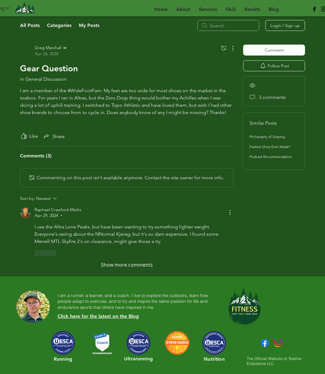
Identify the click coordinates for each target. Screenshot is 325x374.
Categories (59, 25)
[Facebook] (265, 343)
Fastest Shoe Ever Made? (270, 146)
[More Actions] (229, 48)
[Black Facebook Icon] (314, 9)
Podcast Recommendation (271, 156)
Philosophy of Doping (267, 136)
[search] (228, 25)
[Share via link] (54, 136)
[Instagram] (278, 343)
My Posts (89, 25)
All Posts (30, 25)
